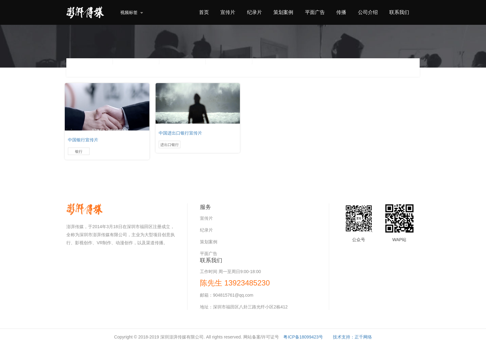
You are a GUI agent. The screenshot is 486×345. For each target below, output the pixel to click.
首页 (204, 12)
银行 (78, 151)
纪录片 (254, 12)
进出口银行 (169, 145)
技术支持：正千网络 (352, 336)
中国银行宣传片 (83, 139)
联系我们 (399, 12)
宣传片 (227, 12)
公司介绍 (368, 12)
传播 (341, 12)
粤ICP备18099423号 (303, 336)
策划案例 (283, 12)
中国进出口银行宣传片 (180, 132)
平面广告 (315, 12)
